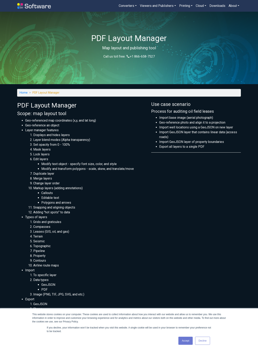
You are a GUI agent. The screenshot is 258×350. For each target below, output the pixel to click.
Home (24, 92)
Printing (184, 6)
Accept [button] (185, 340)
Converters (126, 6)
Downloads (217, 6)
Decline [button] (203, 340)
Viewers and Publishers (157, 6)
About (233, 6)
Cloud (200, 6)
